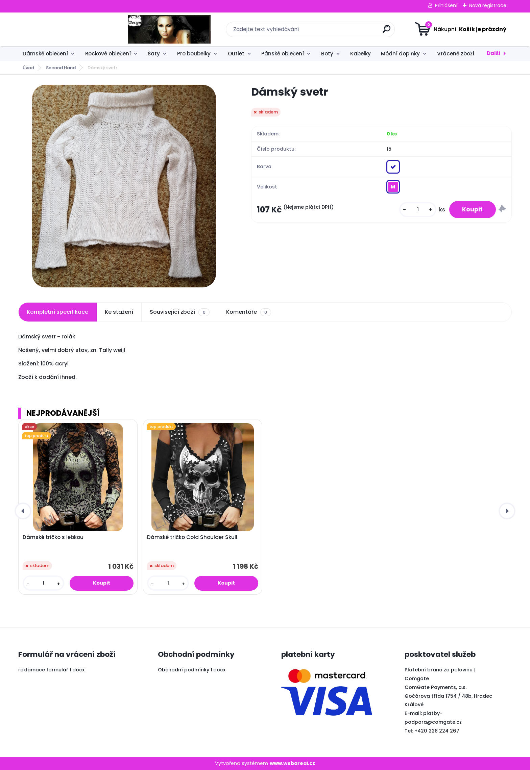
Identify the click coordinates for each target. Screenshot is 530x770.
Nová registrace (487, 5)
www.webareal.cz (292, 763)
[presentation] (23, 511)
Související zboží (179, 312)
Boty (327, 53)
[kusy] (416, 209)
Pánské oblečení (282, 53)
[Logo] (59, 29)
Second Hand (61, 68)
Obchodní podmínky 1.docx (191, 669)
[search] (332, 31)
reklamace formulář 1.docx (51, 669)
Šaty (154, 53)
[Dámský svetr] (124, 186)
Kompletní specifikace (57, 312)
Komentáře (248, 312)
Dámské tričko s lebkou (53, 537)
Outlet (236, 53)
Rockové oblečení (108, 53)
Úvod (28, 68)
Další (494, 53)
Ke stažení (119, 312)
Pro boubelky (194, 53)
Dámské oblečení (45, 53)
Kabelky (360, 53)
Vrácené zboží (455, 53)
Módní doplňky (400, 53)
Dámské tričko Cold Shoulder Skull (192, 537)
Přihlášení (446, 5)
